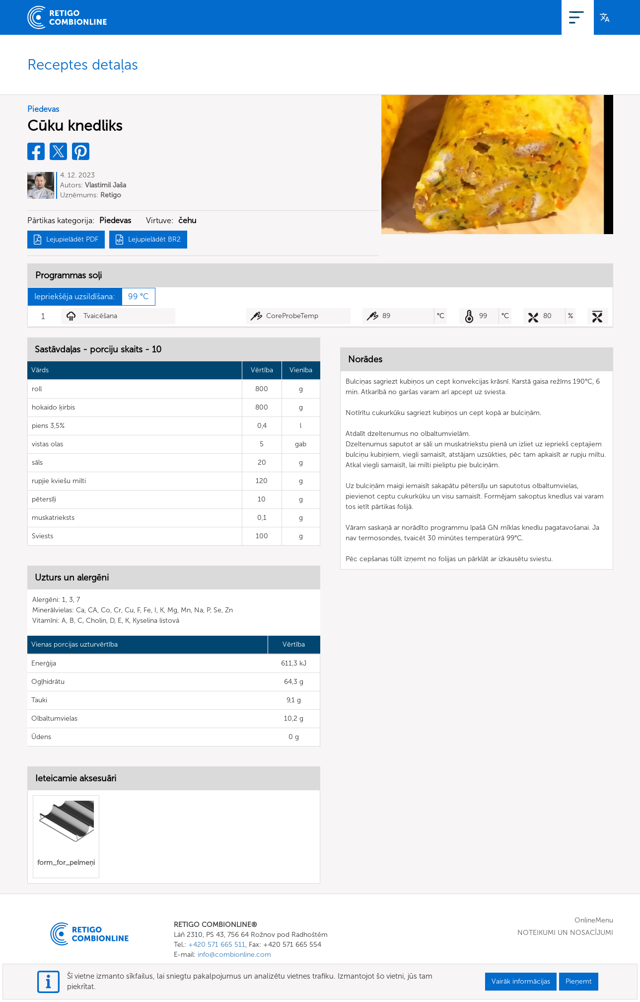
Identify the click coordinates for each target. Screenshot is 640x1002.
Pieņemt (579, 981)
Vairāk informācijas (521, 981)
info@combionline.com (234, 954)
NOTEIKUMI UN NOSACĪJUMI (565, 932)
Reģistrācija (518, 17)
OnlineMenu (466, 17)
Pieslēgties (567, 17)
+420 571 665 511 (216, 944)
